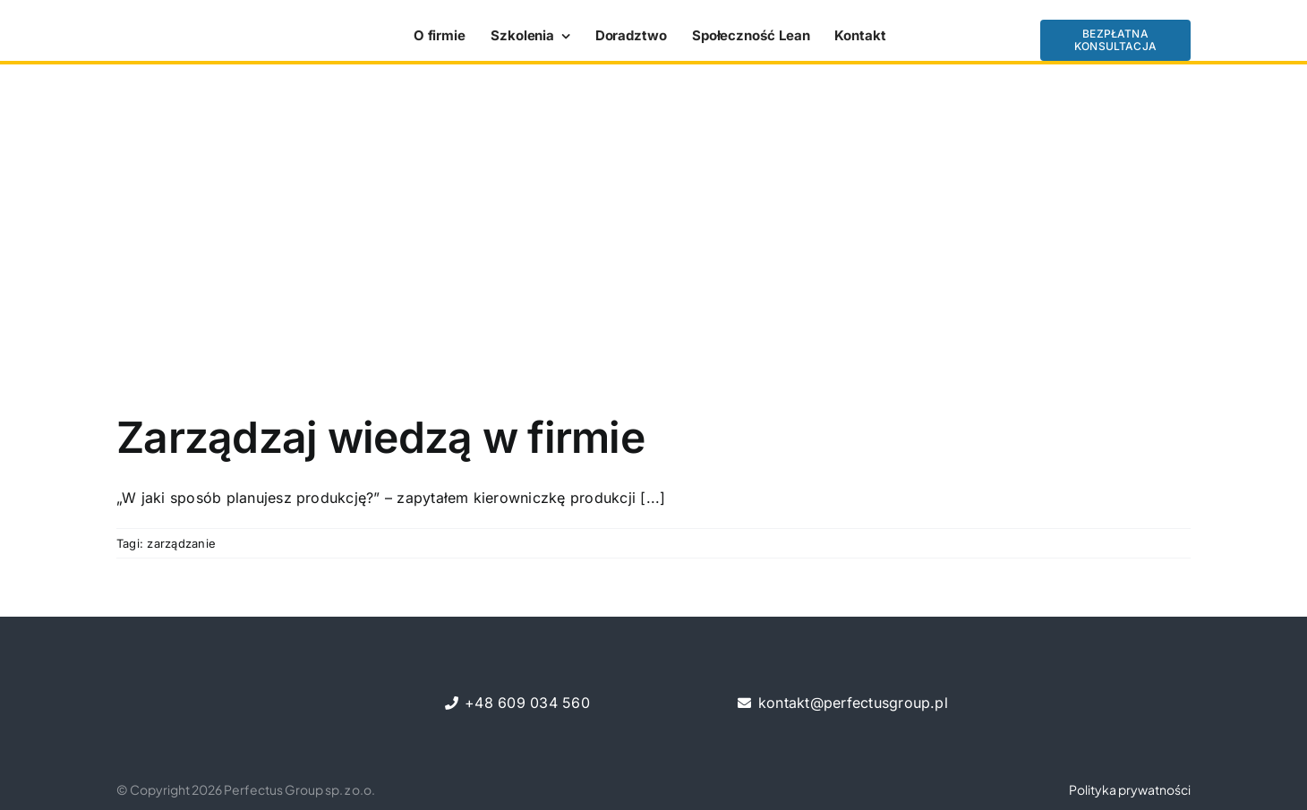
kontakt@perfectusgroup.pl (853, 703)
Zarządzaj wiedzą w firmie (380, 437)
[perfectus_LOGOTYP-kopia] (188, 30)
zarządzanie (181, 543)
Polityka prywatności (1130, 789)
